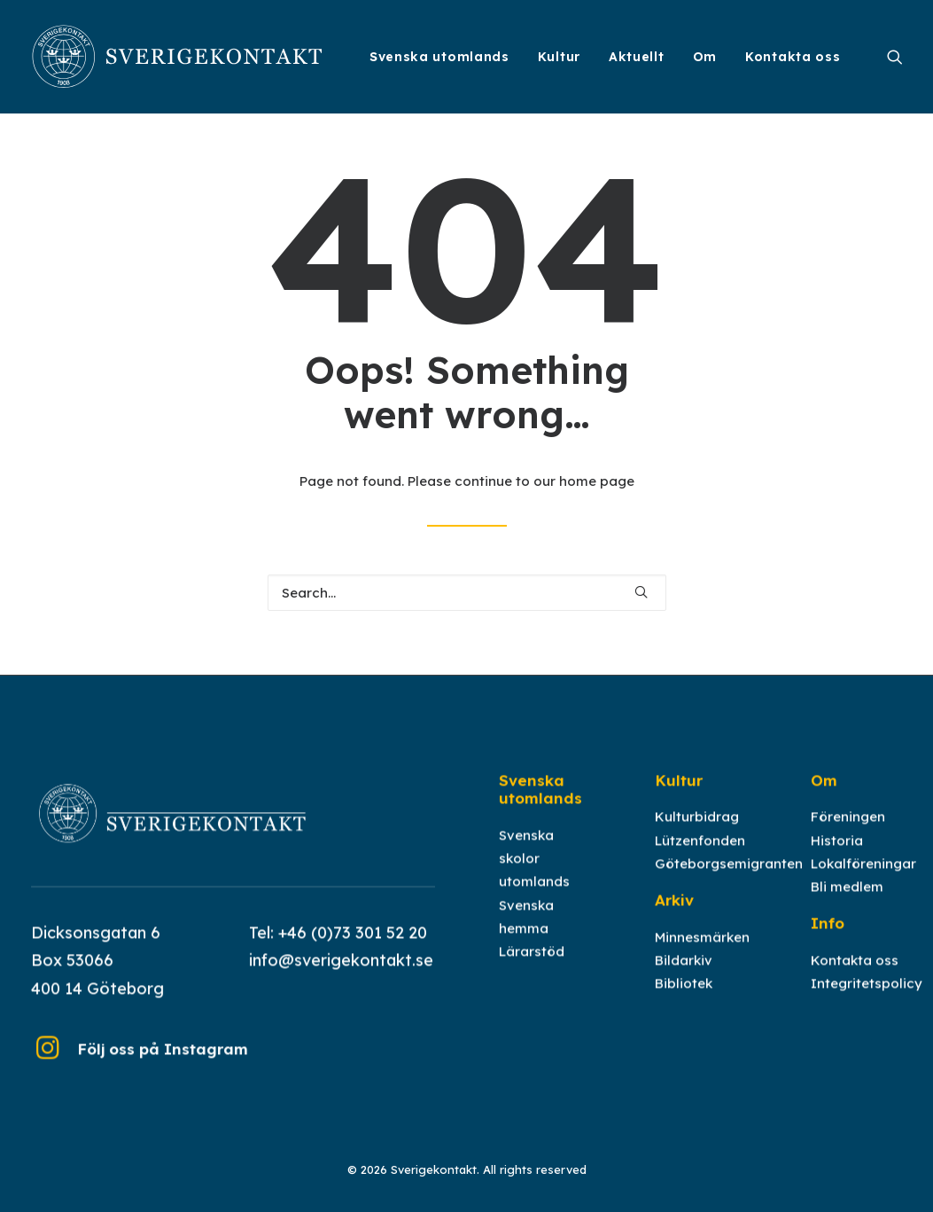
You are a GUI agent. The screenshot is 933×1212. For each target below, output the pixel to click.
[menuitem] (439, 56)
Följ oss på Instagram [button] (162, 1066)
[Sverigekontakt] (178, 57)
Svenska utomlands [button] (439, 57)
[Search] (467, 593)
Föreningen (848, 833)
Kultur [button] (559, 57)
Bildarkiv (683, 977)
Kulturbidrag (697, 833)
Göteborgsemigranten (729, 880)
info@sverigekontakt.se (341, 977)
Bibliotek (683, 1000)
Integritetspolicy (866, 1000)
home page (596, 481)
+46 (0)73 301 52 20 (352, 949)
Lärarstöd (531, 968)
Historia (837, 856)
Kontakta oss (792, 57)
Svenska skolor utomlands (534, 876)
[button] (895, 56)
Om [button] (705, 57)
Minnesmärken (702, 953)
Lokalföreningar (863, 880)
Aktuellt (637, 57)
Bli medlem (847, 903)
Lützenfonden (700, 856)
